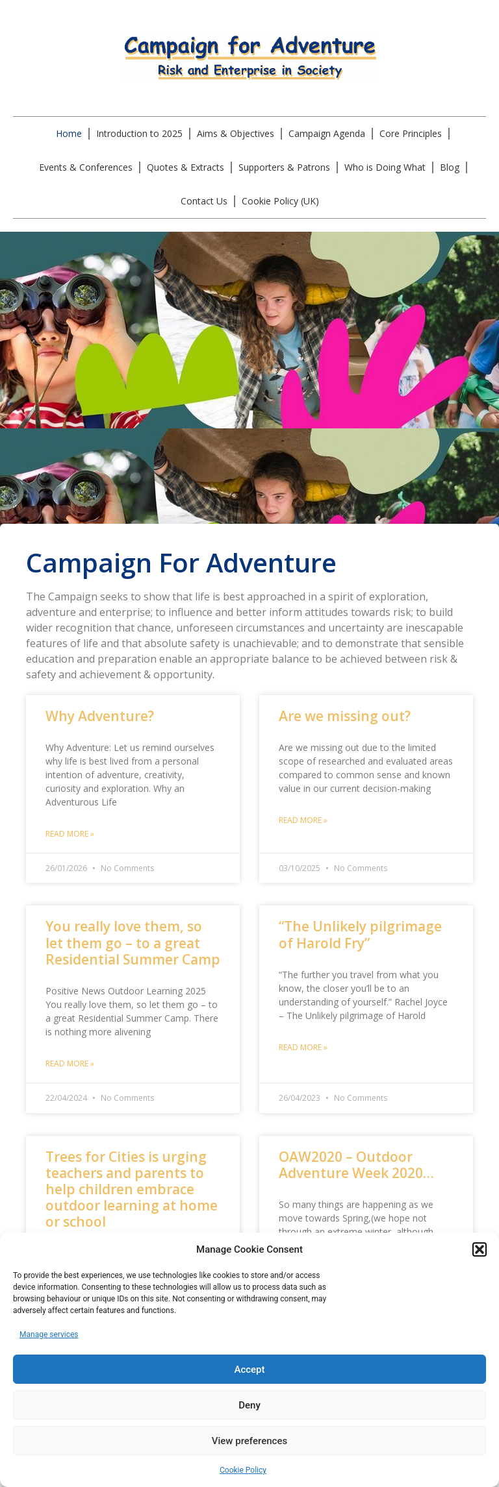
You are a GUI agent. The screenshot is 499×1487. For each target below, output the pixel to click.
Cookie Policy (243, 1470)
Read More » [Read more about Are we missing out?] (303, 820)
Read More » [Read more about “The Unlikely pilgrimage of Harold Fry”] (303, 1047)
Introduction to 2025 (139, 133)
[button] (479, 1249)
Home (69, 133)
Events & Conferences (86, 167)
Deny (249, 1405)
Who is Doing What (385, 167)
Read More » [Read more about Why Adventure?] (69, 833)
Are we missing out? (345, 716)
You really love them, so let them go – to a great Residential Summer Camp (132, 942)
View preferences (249, 1441)
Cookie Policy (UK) (280, 201)
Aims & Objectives (235, 133)
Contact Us (204, 201)
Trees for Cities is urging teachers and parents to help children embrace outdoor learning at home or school (131, 1189)
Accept (249, 1369)
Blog (449, 167)
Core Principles (410, 133)
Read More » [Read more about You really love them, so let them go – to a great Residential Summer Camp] (69, 1063)
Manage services (49, 1334)
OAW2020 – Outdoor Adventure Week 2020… (356, 1165)
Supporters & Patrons (284, 167)
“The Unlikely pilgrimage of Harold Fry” (360, 934)
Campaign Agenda (326, 133)
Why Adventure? (99, 716)
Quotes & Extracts (185, 167)
